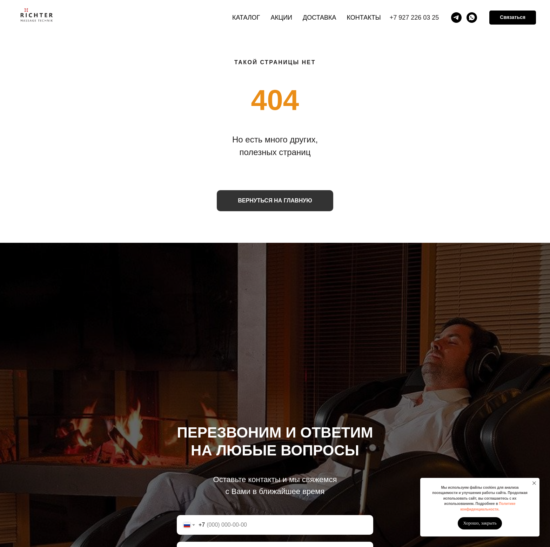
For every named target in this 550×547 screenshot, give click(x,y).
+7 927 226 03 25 (414, 17)
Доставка (319, 17)
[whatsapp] (472, 17)
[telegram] (456, 17)
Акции (281, 17)
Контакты (364, 17)
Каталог (246, 17)
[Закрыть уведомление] (534, 483)
